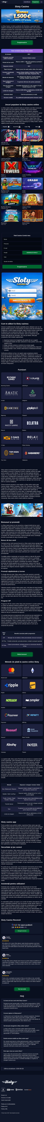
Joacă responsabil (5, 1100)
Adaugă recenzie (22, 930)
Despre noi (4, 1095)
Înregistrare (36, 1)
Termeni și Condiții (6, 1097)
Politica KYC (4, 1106)
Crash (27, 127)
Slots (37, 127)
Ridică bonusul (22, 654)
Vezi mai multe (22, 989)
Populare (6, 127)
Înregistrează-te (22, 42)
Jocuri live (16, 127)
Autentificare (27, 2)
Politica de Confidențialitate (8, 1104)
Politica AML (4, 1109)
